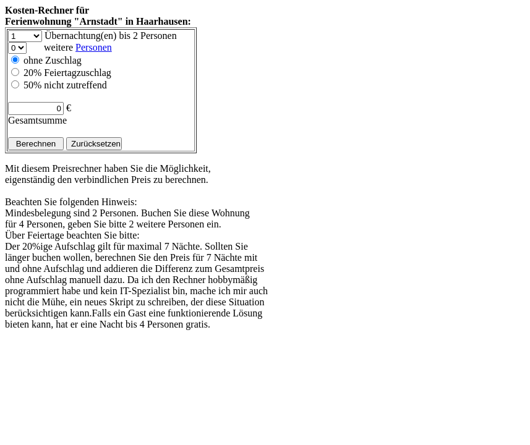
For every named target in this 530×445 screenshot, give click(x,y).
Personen (93, 47)
